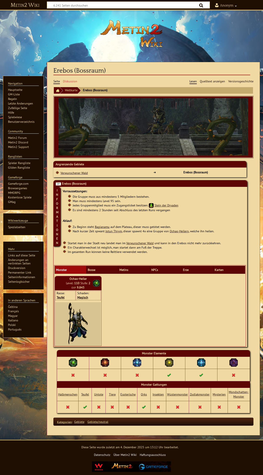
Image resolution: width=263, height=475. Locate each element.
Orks (144, 394)
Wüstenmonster (177, 394)
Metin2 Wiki (25, 5)
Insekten (158, 394)
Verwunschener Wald (74, 173)
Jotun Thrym (113, 231)
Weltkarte (71, 90)
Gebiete (79, 422)
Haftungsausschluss (153, 455)
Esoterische (128, 394)
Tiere (112, 394)
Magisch (82, 297)
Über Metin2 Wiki (125, 455)
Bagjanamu (102, 227)
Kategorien (64, 422)
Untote (98, 394)
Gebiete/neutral (97, 422)
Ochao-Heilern (179, 231)
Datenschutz (102, 455)
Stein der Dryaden (166, 205)
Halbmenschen (67, 394)
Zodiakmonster (200, 394)
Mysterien (219, 394)
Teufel (60, 297)
